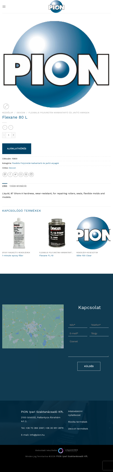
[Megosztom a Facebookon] (10, 174)
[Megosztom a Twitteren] (15, 174)
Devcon (21, 112)
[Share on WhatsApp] (5, 174)
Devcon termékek (78, 440)
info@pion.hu (37, 446)
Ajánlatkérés (16, 148)
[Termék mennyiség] (9, 135)
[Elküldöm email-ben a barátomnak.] (20, 174)
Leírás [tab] (4, 186)
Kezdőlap (7, 112)
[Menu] (4, 6)
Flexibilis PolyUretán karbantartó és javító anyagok (59, 112)
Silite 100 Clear (84, 255)
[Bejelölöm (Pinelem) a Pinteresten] (26, 174)
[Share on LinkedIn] (31, 174)
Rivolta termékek (77, 433)
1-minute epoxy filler (12, 255)
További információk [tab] (18, 186)
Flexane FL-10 (46, 255)
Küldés (89, 366)
